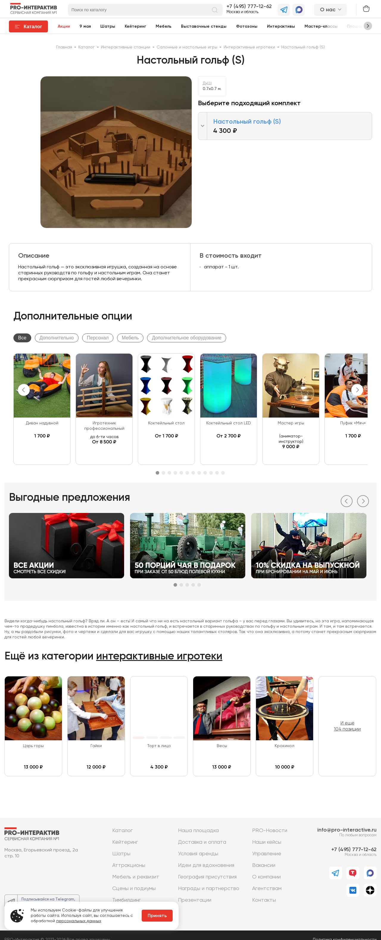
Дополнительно (57, 337)
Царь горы (33, 746)
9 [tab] (205, 473)
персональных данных (78, 921)
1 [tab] (157, 473)
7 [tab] (193, 473)
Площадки (357, 26)
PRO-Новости (269, 830)
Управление (266, 853)
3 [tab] (169, 473)
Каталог (122, 830)
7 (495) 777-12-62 (250, 6)
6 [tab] (187, 473)
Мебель (163, 26)
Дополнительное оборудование (186, 337)
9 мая (85, 26)
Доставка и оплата (202, 842)
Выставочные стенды (204, 26)
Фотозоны (246, 26)
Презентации (194, 900)
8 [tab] (199, 473)
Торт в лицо (159, 746)
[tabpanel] (42, 409)
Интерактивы (281, 26)
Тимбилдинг (126, 900)
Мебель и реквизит (135, 877)
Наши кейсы (266, 842)
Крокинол (284, 746)
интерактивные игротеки (159, 656)
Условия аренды (198, 853)
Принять (157, 916)
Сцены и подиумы (134, 888)
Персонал (98, 337)
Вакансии (263, 865)
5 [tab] (181, 473)
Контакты (264, 900)
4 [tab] (175, 473)
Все (22, 337)
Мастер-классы (321, 26)
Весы (222, 746)
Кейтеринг (135, 26)
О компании (266, 877)
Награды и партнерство (208, 888)
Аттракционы (128, 865)
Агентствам (267, 888)
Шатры (107, 26)
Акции (64, 26)
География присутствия (207, 877)
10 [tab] (211, 473)
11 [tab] (217, 473)
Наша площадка (198, 830)
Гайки (96, 746)
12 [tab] (223, 473)
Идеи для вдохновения (206, 865)
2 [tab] (163, 473)
